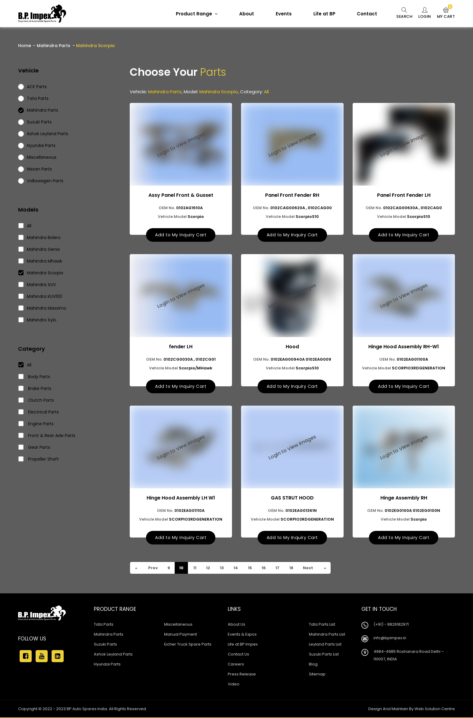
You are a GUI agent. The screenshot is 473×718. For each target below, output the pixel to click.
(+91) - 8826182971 (391, 625)
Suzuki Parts (105, 645)
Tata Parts (103, 625)
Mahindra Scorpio (41, 273)
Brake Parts (35, 388)
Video (234, 685)
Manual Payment (180, 635)
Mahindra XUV (37, 285)
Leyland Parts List (325, 645)
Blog (313, 665)
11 (195, 568)
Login (423, 13)
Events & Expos (242, 635)
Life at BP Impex (243, 645)
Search (402, 13)
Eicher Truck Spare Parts (187, 645)
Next (310, 568)
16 (265, 568)
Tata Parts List (322, 625)
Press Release (242, 675)
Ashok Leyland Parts (113, 655)
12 (208, 568)
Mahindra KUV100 (40, 296)
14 (236, 568)
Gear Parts (34, 447)
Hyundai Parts (107, 665)
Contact (364, 14)
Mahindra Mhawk (40, 261)
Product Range (194, 14)
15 (250, 568)
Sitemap (317, 675)
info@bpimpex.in (389, 638)
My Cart (445, 13)
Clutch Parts (36, 400)
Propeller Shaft (39, 459)
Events (281, 14)
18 (292, 568)
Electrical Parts (39, 412)
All (25, 226)
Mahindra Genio (39, 249)
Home (24, 46)
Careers (236, 665)
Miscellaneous (178, 625)
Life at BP (322, 14)
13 (222, 568)
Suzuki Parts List (324, 655)
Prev (153, 568)
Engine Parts (36, 424)
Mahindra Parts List (327, 635)
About (244, 14)
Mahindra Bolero (40, 238)
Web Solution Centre (434, 709)
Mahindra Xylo (37, 320)
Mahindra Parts (53, 46)
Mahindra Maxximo (42, 308)
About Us (236, 625)
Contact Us (238, 655)
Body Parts (34, 377)
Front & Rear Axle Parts (47, 435)
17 (279, 568)
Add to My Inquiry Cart (181, 235)
